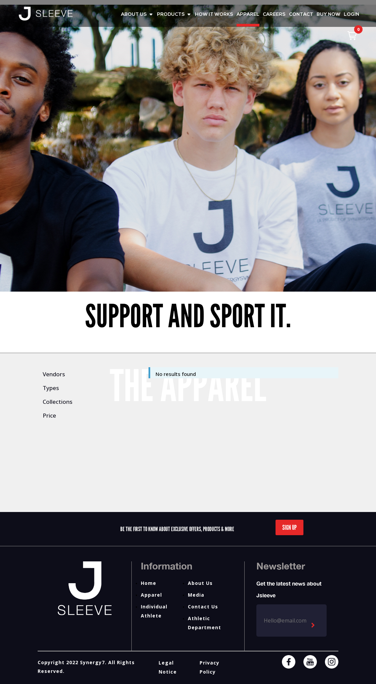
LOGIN (351, 14)
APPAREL (248, 14)
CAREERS (274, 14)
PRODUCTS (171, 14)
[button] (352, 35)
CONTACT (301, 14)
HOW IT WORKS (214, 14)
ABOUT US (134, 14)
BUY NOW (328, 14)
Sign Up (289, 527)
